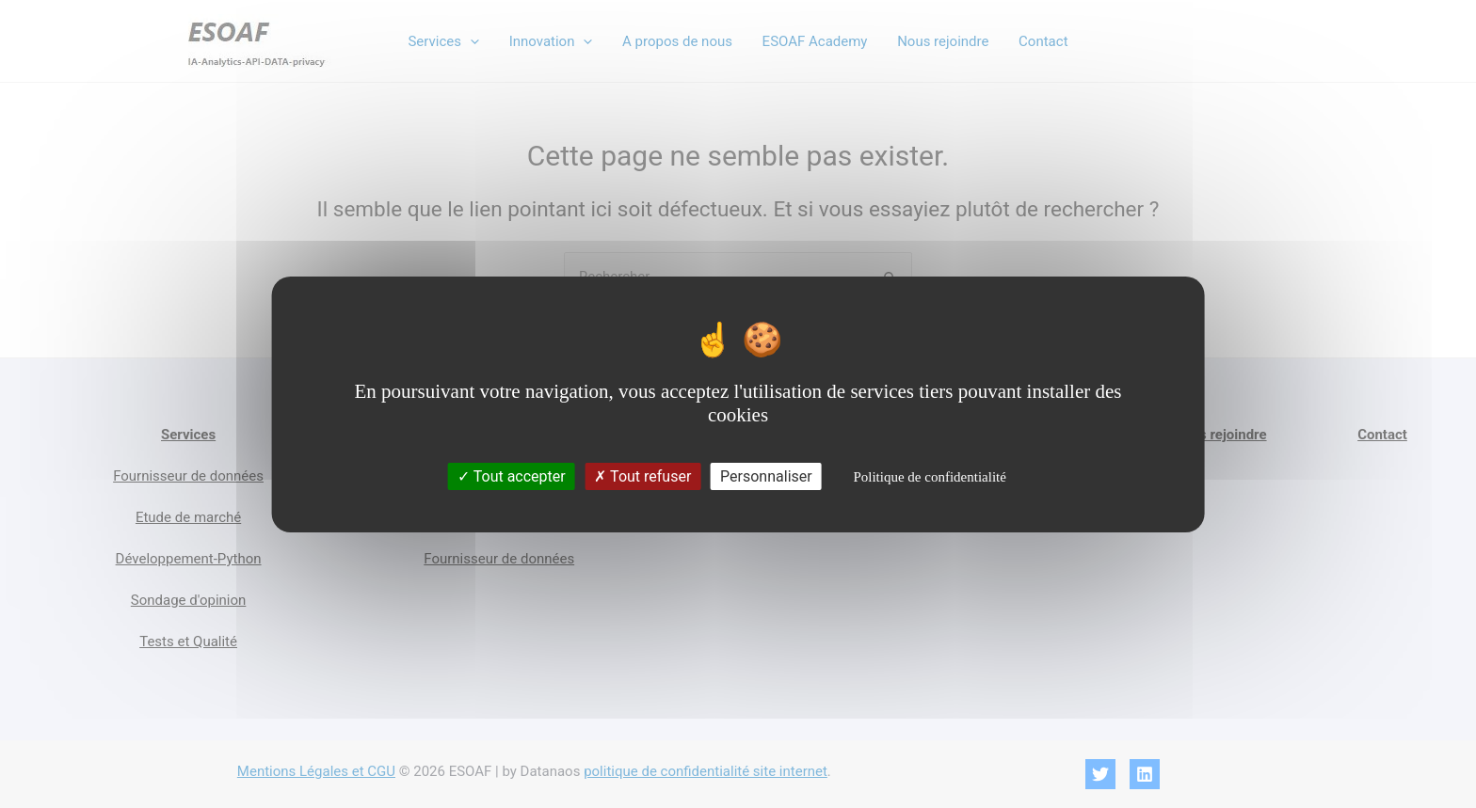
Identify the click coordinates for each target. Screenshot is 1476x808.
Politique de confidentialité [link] (929, 476)
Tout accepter (511, 476)
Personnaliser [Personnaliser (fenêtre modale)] (766, 476)
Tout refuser (642, 476)
